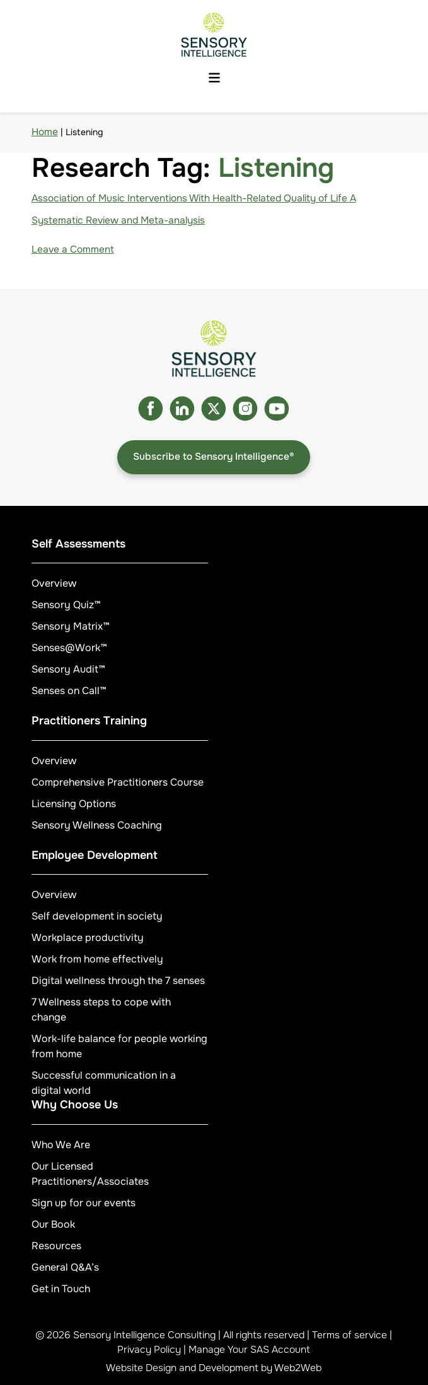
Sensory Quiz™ (66, 604)
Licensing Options (74, 803)
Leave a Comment (73, 249)
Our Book (53, 1224)
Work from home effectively (97, 959)
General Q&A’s (65, 1267)
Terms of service (349, 1335)
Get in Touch (61, 1288)
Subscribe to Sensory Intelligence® (213, 456)
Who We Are (61, 1144)
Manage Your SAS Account (249, 1349)
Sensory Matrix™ (71, 626)
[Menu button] (214, 78)
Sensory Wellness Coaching (97, 825)
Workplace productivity (88, 937)
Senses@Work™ (69, 647)
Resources (56, 1245)
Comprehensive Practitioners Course (118, 782)
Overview (54, 583)
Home (45, 132)
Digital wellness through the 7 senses (118, 980)
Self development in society (97, 916)
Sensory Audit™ (68, 669)
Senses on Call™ (69, 690)
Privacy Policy (149, 1349)
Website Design (141, 1368)
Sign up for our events (84, 1202)
